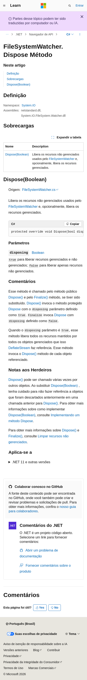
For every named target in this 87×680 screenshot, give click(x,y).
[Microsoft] (43, 5)
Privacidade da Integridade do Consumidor (31, 662)
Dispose (14, 309)
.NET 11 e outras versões (31, 462)
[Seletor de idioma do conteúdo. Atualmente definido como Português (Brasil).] (20, 624)
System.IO (28, 105)
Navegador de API (41, 34)
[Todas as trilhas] (7, 34)
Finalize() (41, 297)
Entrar (80, 5)
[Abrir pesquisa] (69, 5)
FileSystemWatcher (62, 159)
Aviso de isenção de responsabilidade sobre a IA (35, 644)
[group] (46, 232)
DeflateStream (19, 348)
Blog (36, 650)
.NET (19, 34)
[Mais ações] (80, 34)
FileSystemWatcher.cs (39, 189)
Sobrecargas (15, 79)
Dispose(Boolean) (18, 84)
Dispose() (15, 297)
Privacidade (11, 656)
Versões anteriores (15, 650)
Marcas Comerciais (41, 668)
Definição (13, 73)
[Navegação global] (4, 5)
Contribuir (53, 650)
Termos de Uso (13, 668)
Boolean (38, 252)
